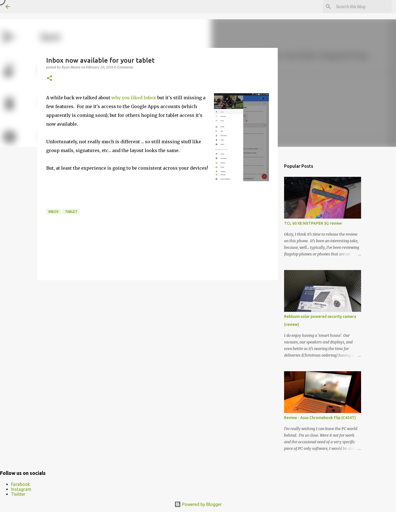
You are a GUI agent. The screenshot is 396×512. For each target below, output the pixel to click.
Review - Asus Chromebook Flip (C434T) (320, 417)
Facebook (20, 484)
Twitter (18, 494)
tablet (71, 211)
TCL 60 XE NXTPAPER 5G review (313, 223)
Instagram (21, 489)
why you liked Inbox (133, 97)
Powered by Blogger (198, 504)
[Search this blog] (363, 6)
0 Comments (123, 67)
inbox (53, 211)
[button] (49, 78)
